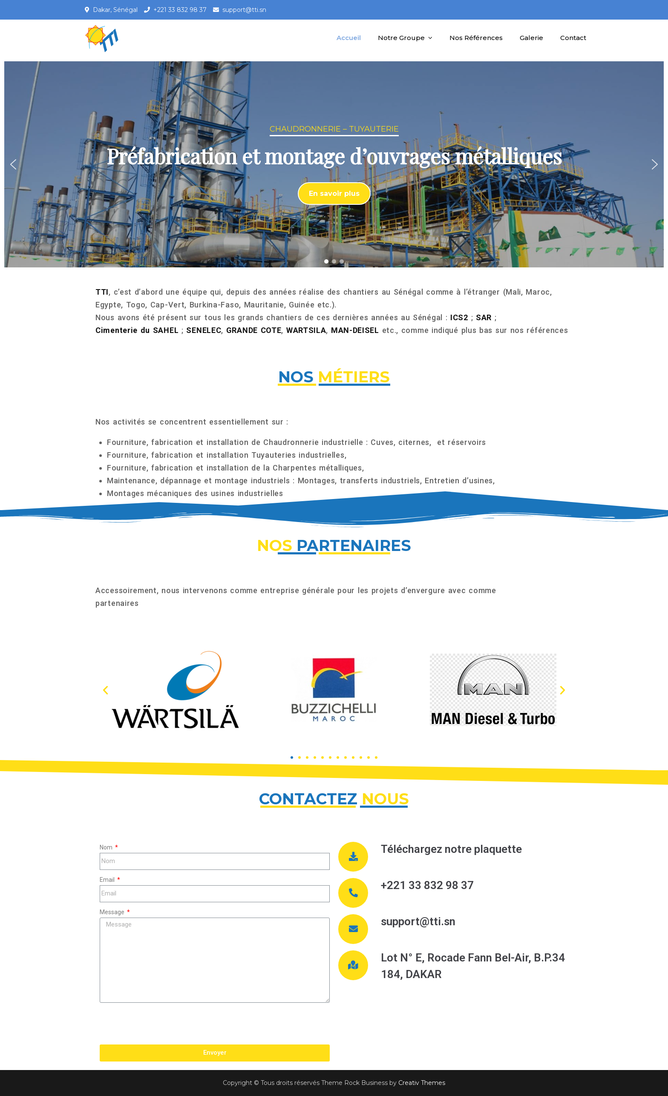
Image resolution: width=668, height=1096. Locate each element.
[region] (334, 164)
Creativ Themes (421, 1083)
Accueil (349, 38)
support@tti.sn (244, 10)
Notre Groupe (401, 38)
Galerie (531, 38)
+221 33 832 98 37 (180, 10)
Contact (573, 38)
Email (108, 879)
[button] (13, 164)
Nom (107, 847)
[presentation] (164, 1023)
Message (113, 912)
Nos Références (476, 38)
